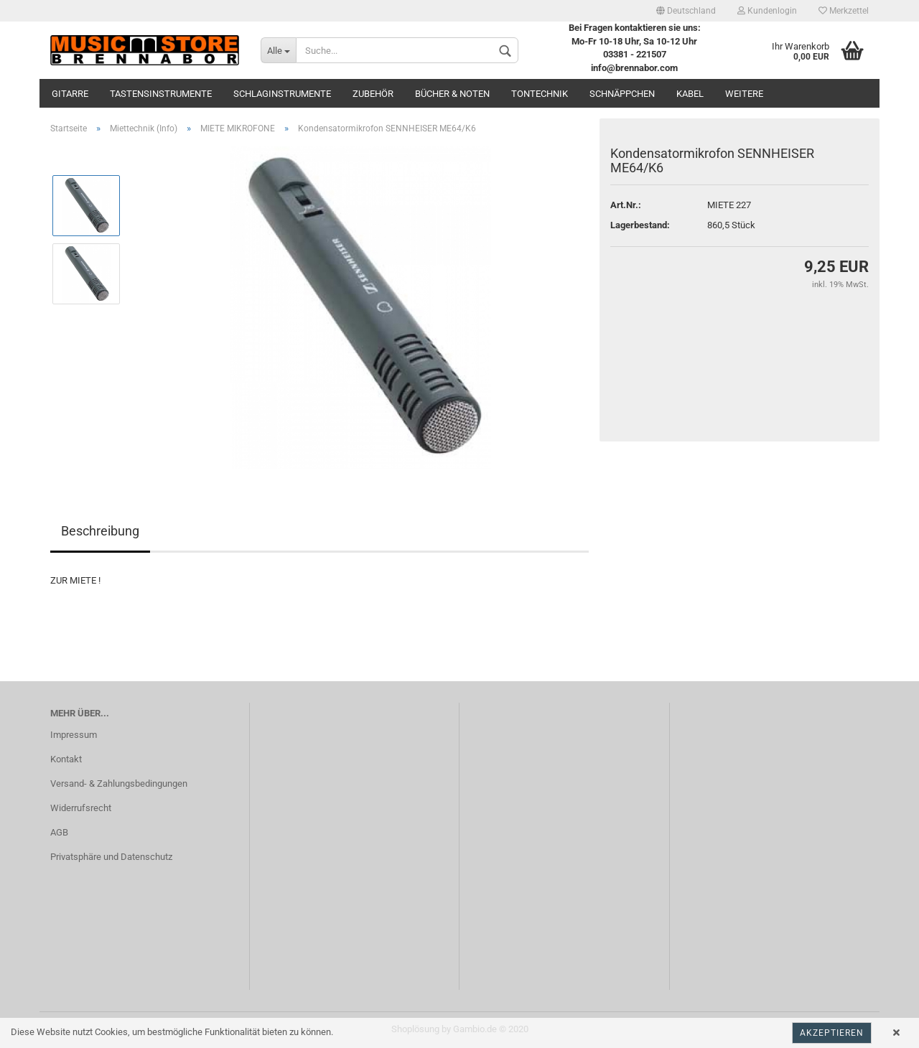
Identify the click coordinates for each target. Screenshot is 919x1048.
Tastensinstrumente (161, 93)
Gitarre (70, 93)
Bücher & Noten (452, 93)
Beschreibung (100, 530)
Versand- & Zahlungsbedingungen (118, 783)
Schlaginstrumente (282, 93)
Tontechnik (539, 93)
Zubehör (373, 93)
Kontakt (66, 759)
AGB (59, 832)
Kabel (690, 93)
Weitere (744, 93)
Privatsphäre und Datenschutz (111, 856)
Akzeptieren (832, 1033)
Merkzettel (843, 11)
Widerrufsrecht (80, 808)
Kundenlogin (767, 11)
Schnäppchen (622, 93)
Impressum (73, 734)
